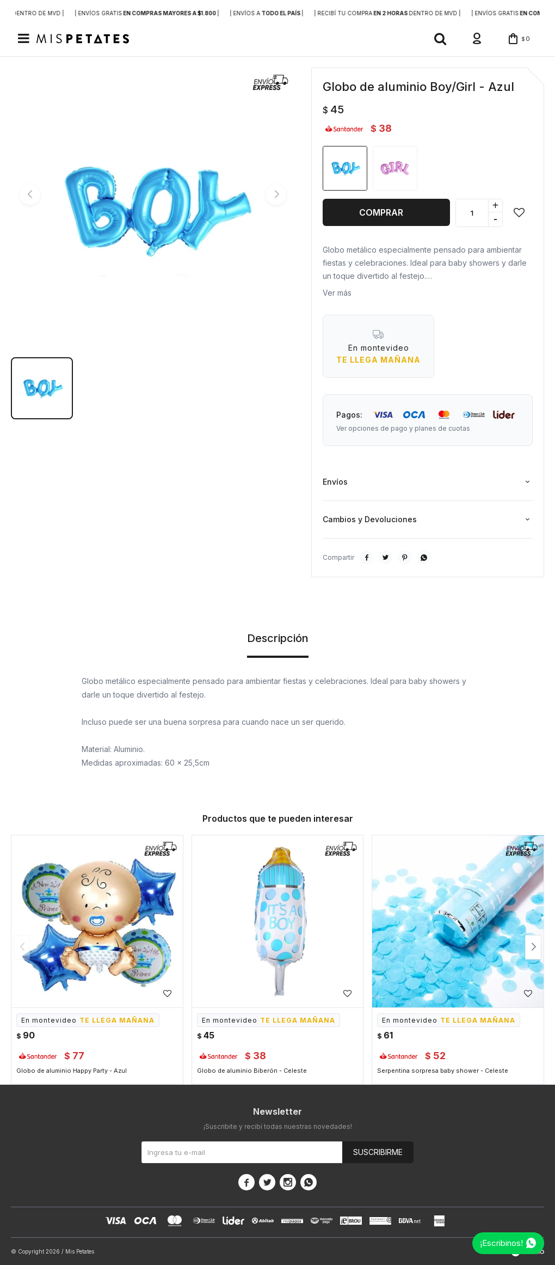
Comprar (381, 212)
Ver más (337, 292)
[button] (440, 39)
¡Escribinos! (501, 1243)
